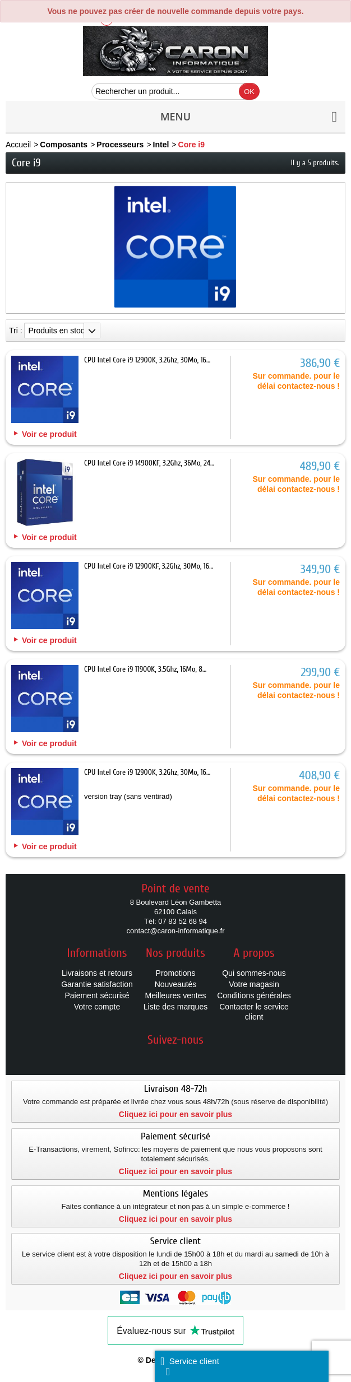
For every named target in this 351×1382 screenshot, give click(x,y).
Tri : (15, 330)
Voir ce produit (49, 434)
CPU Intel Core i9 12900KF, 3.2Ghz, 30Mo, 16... (148, 566)
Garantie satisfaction (97, 984)
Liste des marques (175, 1006)
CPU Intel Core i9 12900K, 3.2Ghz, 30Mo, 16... (147, 360)
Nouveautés (176, 984)
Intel (161, 144)
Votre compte (97, 1006)
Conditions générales (254, 995)
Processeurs (120, 144)
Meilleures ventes (175, 995)
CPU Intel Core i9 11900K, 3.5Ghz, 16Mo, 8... (145, 669)
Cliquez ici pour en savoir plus (175, 1114)
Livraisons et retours (97, 973)
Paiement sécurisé (96, 995)
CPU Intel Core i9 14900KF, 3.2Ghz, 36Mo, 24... (149, 463)
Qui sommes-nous (254, 973)
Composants (63, 144)
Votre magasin (254, 984)
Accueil (18, 144)
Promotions (176, 973)
